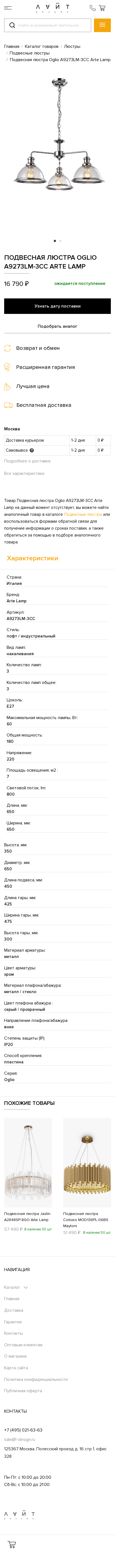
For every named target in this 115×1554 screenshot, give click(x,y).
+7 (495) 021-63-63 (23, 1430)
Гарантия (13, 1322)
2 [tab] (60, 241)
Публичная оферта (23, 1391)
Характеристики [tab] (32, 558)
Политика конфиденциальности (36, 1379)
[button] (102, 7)
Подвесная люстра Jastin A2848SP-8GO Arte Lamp (27, 1216)
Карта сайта (16, 1368)
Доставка (13, 1310)
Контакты (13, 1333)
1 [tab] (55, 241)
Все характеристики (24, 473)
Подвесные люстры (83, 514)
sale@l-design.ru (19, 1439)
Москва (12, 429)
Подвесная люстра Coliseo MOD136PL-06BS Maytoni (85, 1219)
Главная (11, 1298)
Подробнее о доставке (27, 461)
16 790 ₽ (16, 284)
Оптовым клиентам (23, 1345)
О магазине (15, 1356)
